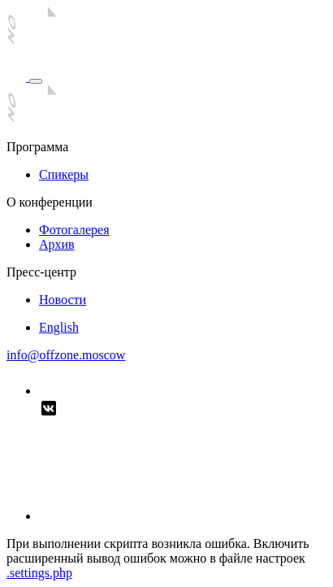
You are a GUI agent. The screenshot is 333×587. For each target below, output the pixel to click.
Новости (62, 300)
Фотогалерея (74, 230)
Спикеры (64, 174)
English (59, 327)
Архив (57, 244)
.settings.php (39, 573)
